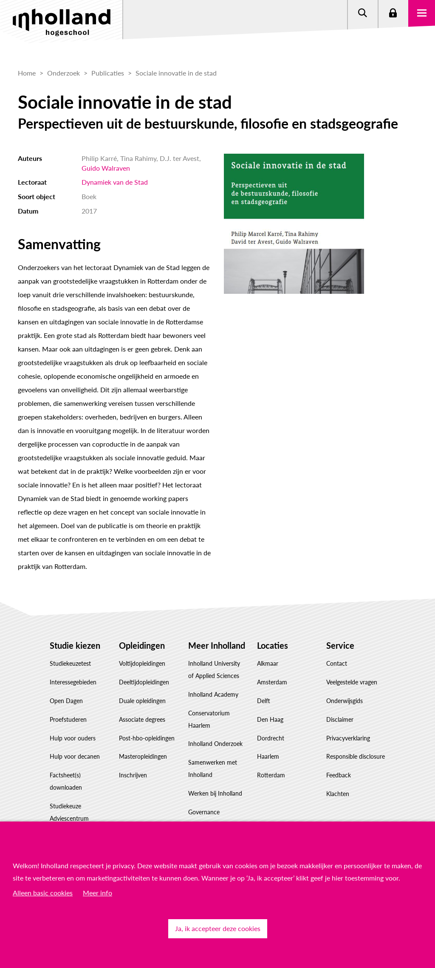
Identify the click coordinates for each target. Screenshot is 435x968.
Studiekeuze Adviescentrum (69, 812)
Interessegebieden (73, 682)
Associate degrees (142, 719)
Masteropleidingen (143, 756)
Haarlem (268, 756)
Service (340, 645)
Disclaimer (339, 719)
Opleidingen (142, 645)
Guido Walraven (106, 168)
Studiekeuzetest (70, 663)
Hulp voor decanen (75, 756)
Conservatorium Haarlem (209, 719)
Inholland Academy (213, 694)
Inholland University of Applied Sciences (214, 669)
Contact (336, 663)
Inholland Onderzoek (215, 743)
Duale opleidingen (142, 700)
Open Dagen (66, 700)
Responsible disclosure (355, 756)
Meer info (97, 893)
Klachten (337, 793)
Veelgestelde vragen (351, 682)
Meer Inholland (216, 645)
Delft (263, 700)
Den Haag (270, 719)
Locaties (272, 645)
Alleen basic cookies (43, 893)
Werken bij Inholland (215, 793)
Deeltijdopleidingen (144, 682)
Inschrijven (133, 775)
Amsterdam (272, 682)
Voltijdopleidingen (142, 663)
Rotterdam (271, 775)
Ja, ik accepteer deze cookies (217, 928)
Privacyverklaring (348, 738)
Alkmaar (267, 663)
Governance (204, 812)
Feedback (338, 775)
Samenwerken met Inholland (212, 768)
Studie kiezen (75, 645)
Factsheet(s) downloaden (66, 781)
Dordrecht (270, 738)
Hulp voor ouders (73, 738)
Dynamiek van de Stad (115, 182)
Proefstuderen (68, 719)
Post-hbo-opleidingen (147, 738)
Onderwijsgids (344, 700)
